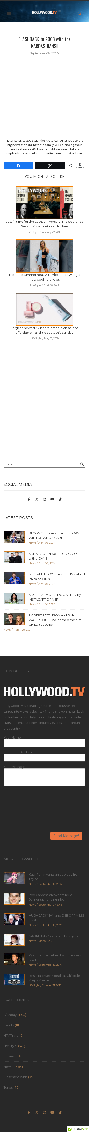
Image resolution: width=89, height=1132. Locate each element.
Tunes (8, 1087)
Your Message (14, 766)
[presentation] (23, 809)
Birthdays (11, 1015)
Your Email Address (18, 752)
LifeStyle (10, 1046)
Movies (9, 1056)
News (8, 1066)
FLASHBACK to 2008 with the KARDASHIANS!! (45, 42)
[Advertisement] (44, 407)
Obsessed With (15, 1077)
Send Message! (66, 836)
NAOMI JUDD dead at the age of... (55, 936)
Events (9, 1025)
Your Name (12, 737)
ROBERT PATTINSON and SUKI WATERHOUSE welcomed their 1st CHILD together (55, 619)
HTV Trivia (11, 1035)
